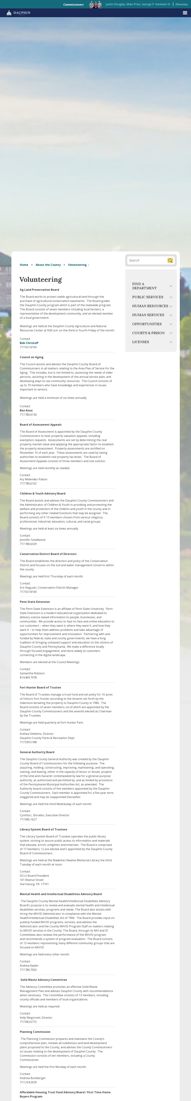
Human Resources (150, 306)
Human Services (148, 315)
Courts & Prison (148, 333)
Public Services (147, 297)
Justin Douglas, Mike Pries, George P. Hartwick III (138, 4)
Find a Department (144, 286)
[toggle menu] (171, 287)
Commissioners (73, 4)
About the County (48, 265)
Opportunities (147, 324)
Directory (182, 4)
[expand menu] (185, 12)
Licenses (140, 342)
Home (24, 265)
